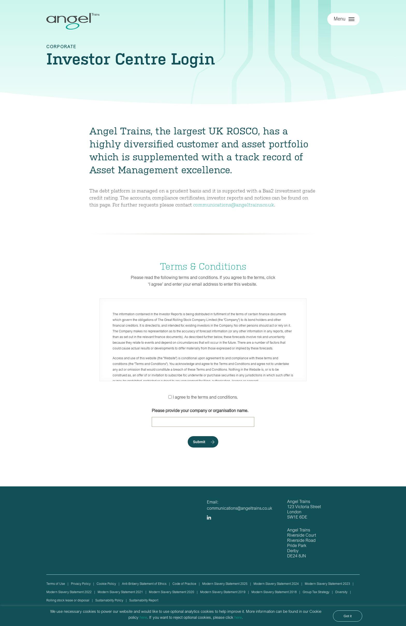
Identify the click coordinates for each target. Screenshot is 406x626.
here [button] (238, 618)
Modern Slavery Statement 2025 (225, 584)
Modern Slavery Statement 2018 (274, 592)
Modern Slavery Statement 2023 (327, 584)
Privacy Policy (81, 584)
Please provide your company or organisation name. (203, 418)
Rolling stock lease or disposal (67, 600)
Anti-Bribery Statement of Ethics (144, 584)
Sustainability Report (143, 600)
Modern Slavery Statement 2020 (171, 592)
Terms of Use (55, 584)
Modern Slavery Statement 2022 (69, 592)
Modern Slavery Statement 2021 (120, 592)
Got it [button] (348, 616)
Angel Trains (72, 24)
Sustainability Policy (109, 600)
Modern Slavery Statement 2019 (222, 592)
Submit (199, 442)
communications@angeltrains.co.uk (233, 204)
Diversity (341, 592)
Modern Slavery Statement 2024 (276, 584)
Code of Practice (184, 584)
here (143, 618)
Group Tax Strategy (316, 592)
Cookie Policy (106, 584)
